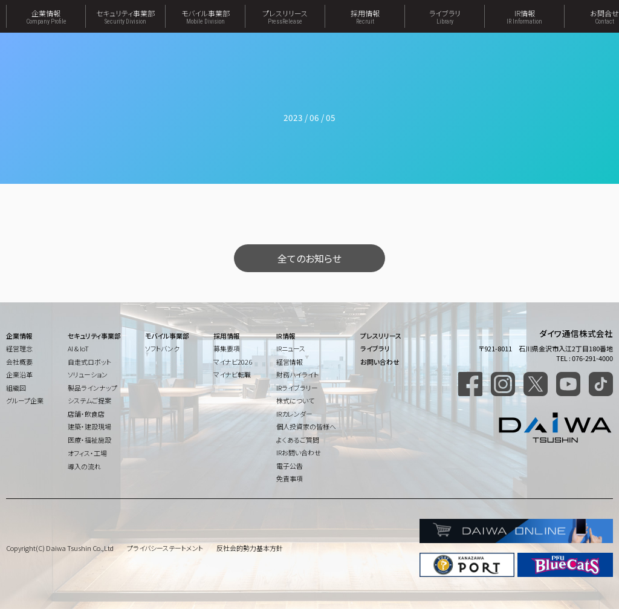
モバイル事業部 (205, 16)
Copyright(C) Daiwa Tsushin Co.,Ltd (60, 548)
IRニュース (290, 348)
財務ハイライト (297, 374)
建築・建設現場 (89, 426)
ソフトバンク (162, 348)
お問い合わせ (380, 361)
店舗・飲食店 (86, 413)
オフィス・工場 (87, 453)
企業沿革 (19, 374)
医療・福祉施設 (89, 440)
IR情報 (524, 16)
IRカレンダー (294, 413)
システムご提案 (89, 400)
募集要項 (226, 348)
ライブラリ (445, 16)
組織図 (16, 387)
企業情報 (46, 16)
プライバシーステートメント (165, 548)
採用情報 (365, 16)
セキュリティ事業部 (125, 16)
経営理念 (19, 348)
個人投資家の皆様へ (306, 426)
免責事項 (289, 478)
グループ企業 (25, 400)
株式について (295, 400)
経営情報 (289, 361)
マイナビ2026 (232, 361)
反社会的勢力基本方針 (249, 548)
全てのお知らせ (309, 258)
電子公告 (289, 466)
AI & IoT (78, 348)
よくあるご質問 (297, 440)
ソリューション (88, 374)
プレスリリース (285, 16)
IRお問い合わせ (298, 452)
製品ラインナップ (92, 387)
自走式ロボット (89, 361)
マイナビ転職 (232, 374)
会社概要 (19, 361)
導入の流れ (84, 466)
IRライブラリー (297, 387)
